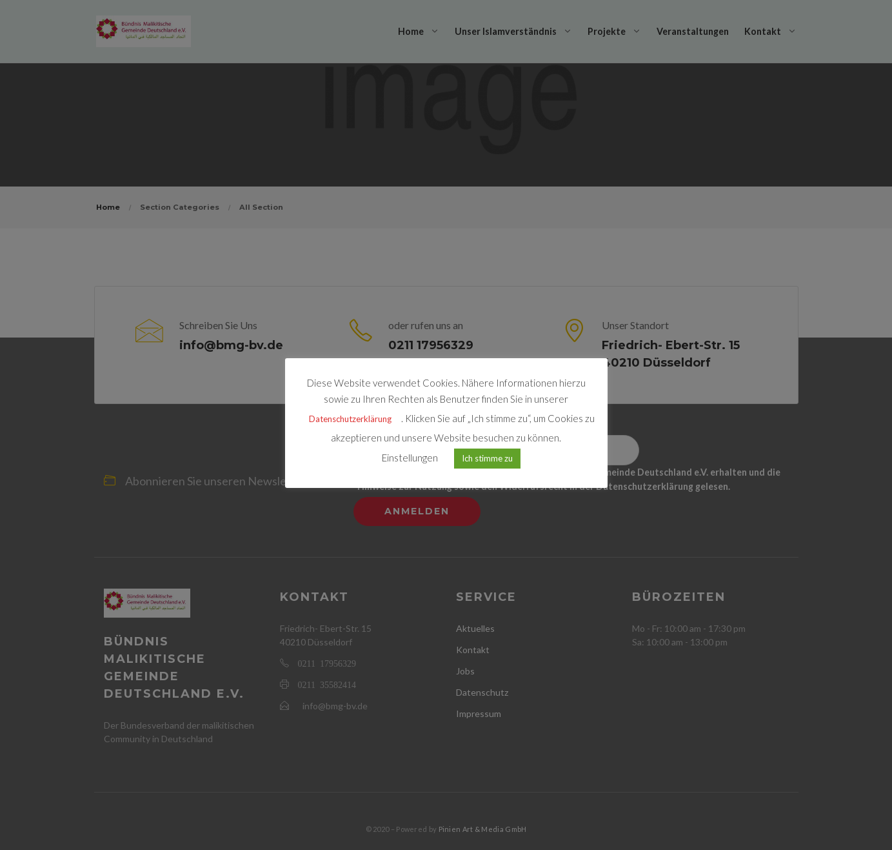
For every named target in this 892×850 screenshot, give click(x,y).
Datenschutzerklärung (350, 419)
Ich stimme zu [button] (487, 458)
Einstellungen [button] (410, 457)
